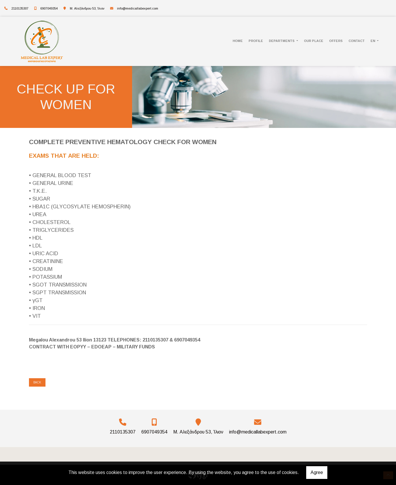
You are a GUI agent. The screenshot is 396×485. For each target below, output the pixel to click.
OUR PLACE (313, 41)
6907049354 (49, 8)
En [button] (373, 41)
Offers (336, 41)
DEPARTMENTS (282, 41)
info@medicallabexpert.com (137, 8)
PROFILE (256, 41)
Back (37, 382)
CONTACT (356, 41)
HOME (238, 41)
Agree (317, 472)
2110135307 (19, 8)
